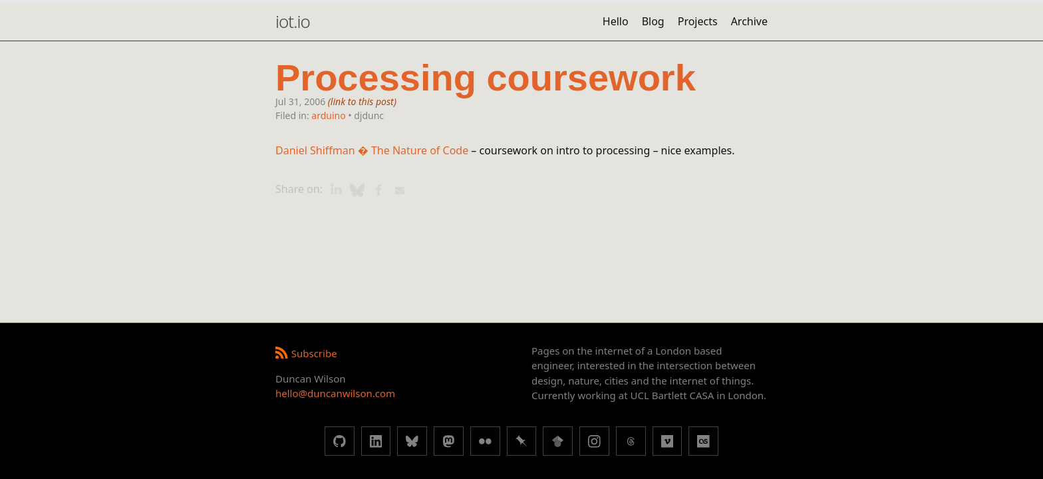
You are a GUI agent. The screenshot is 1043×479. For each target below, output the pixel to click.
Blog (653, 21)
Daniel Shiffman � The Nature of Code (371, 150)
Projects (698, 21)
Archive (749, 21)
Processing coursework (485, 77)
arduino (328, 115)
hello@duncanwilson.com (335, 393)
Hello (616, 21)
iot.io (292, 21)
